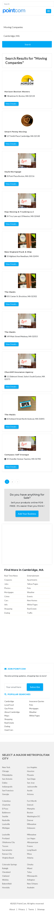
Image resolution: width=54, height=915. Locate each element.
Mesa (29, 854)
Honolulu (6, 887)
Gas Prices (8, 708)
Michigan (6, 828)
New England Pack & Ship (18, 252)
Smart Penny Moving (15, 132)
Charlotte (6, 805)
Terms (31, 909)
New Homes (32, 600)
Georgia (5, 794)
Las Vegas (31, 838)
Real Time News (11, 576)
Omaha (30, 864)
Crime (6, 596)
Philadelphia (7, 775)
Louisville (6, 824)
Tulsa (29, 872)
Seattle (5, 816)
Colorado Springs (9, 864)
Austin (29, 790)
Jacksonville (32, 786)
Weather (30, 592)
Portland (6, 838)
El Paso (5, 809)
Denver (30, 820)
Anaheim (30, 887)
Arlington (31, 880)
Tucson (5, 846)
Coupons (8, 580)
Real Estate (31, 609)
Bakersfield (7, 884)
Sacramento (7, 850)
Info (6, 604)
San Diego (31, 779)
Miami (29, 868)
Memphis (31, 809)
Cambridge (9, 701)
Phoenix (30, 775)
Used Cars (8, 730)
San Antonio (7, 779)
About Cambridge (12, 712)
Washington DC (33, 816)
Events (30, 596)
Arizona (30, 794)
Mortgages (9, 592)
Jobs (6, 584)
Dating (7, 613)
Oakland (5, 876)
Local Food (9, 705)
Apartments (32, 580)
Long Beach (32, 850)
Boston (30, 812)
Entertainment (33, 576)
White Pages (32, 604)
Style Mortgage (12, 172)
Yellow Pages (32, 584)
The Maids (10, 292)
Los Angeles (32, 767)
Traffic (29, 613)
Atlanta (30, 858)
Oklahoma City (8, 842)
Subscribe (35, 687)
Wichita (5, 880)
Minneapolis (32, 876)
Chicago (5, 771)
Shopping (8, 609)
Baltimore (6, 812)
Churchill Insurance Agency (18, 372)
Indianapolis (7, 786)
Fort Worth (32, 801)
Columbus (6, 801)
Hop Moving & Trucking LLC (19, 212)
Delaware (31, 828)
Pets (29, 588)
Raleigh (5, 868)
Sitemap (41, 909)
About (12, 909)
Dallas (4, 783)
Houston (30, 771)
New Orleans (32, 884)
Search (28, 44)
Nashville (6, 820)
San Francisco (8, 790)
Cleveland (6, 872)
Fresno (30, 846)
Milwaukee (31, 824)
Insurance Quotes (36, 701)
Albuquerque (32, 842)
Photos (7, 588)
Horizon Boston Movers (17, 91)
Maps (6, 716)
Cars (6, 600)
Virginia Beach (8, 858)
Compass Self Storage (16, 454)
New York (6, 767)
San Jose (30, 783)
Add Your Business (27, 513)
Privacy (21, 909)
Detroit (30, 805)
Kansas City (7, 854)
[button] (48, 11)
